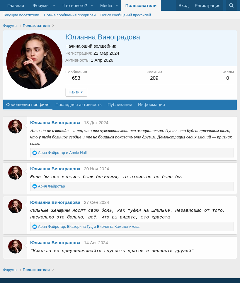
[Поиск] (231, 5)
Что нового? (74, 5)
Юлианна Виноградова (55, 122)
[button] (54, 5)
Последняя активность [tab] (78, 104)
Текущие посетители (21, 15)
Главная (15, 5)
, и (88, 226)
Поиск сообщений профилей (125, 15)
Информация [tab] (151, 104)
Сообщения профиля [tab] (28, 104)
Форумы (41, 5)
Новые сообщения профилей (70, 15)
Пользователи (140, 5)
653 (76, 78)
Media (106, 5)
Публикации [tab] (120, 104)
